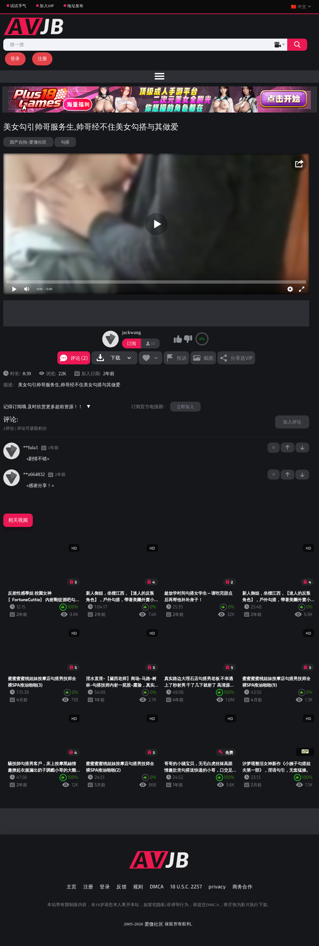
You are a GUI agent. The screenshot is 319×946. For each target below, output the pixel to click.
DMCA (157, 886)
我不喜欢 (188, 339)
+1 (287, 447)
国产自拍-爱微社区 (28, 142)
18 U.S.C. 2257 (186, 886)
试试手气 (18, 5)
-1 (302, 447)
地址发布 (75, 5)
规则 (138, 886)
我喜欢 (177, 339)
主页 (72, 886)
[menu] (159, 76)
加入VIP (47, 5)
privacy (217, 886)
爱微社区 (154, 924)
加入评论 (292, 422)
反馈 (121, 886)
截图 (208, 358)
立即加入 (185, 406)
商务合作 (242, 886)
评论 (9, 419)
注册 (42, 58)
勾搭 (65, 142)
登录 (15, 58)
